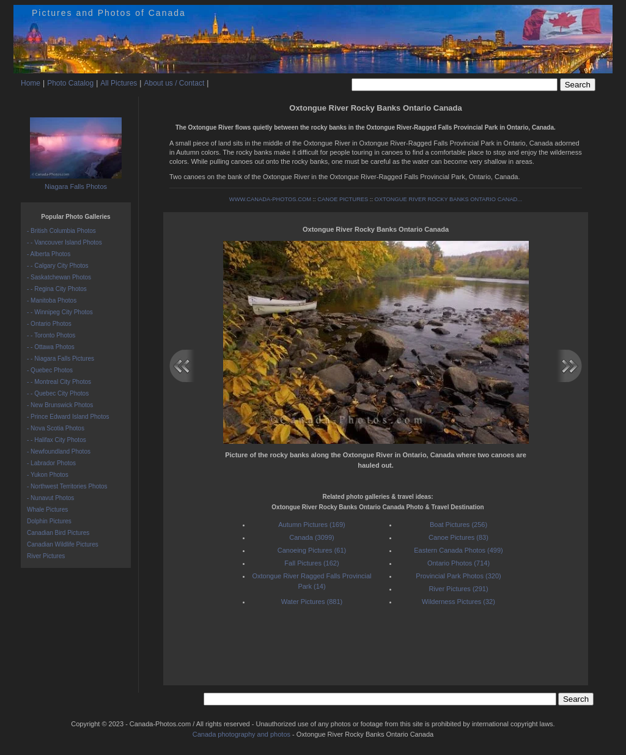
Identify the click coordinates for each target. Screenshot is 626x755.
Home (30, 83)
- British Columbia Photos (61, 230)
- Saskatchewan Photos (59, 277)
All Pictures (118, 83)
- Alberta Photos (48, 254)
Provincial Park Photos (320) (458, 576)
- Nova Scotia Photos (55, 428)
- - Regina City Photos (57, 288)
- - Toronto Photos (51, 335)
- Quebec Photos (50, 370)
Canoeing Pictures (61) (312, 550)
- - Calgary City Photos (58, 265)
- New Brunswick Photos (60, 405)
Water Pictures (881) (311, 601)
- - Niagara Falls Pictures (60, 358)
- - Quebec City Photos (58, 393)
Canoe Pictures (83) (458, 537)
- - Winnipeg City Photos (60, 312)
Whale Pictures (47, 509)
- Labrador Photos (51, 463)
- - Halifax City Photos (56, 439)
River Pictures (46, 556)
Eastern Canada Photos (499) (458, 550)
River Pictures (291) (458, 588)
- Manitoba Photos (51, 300)
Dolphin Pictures (49, 521)
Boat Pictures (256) (458, 524)
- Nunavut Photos (50, 498)
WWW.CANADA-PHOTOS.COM (270, 199)
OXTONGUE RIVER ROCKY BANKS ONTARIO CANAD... (449, 199)
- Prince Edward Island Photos (68, 416)
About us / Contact (174, 83)
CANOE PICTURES (342, 199)
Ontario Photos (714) (458, 563)
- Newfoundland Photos (58, 451)
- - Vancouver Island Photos (64, 242)
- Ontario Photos (49, 323)
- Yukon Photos (47, 474)
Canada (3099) (311, 537)
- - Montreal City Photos (59, 381)
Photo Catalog (70, 83)
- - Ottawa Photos (51, 347)
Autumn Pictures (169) (311, 524)
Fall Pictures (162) (311, 563)
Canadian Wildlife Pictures (62, 544)
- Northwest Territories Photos (67, 486)
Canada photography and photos (241, 734)
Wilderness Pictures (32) (458, 601)
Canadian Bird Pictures (58, 532)
